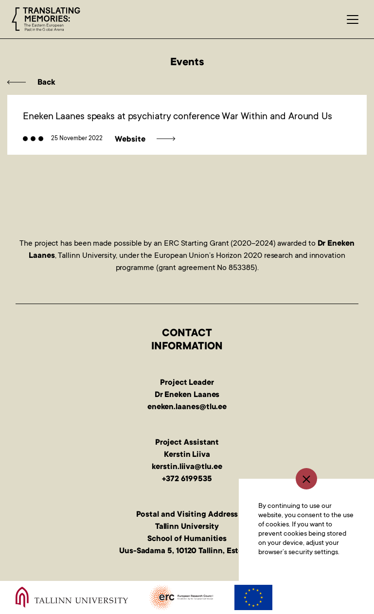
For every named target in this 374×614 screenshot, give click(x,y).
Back (46, 82)
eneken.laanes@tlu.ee (187, 407)
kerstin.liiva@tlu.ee (187, 467)
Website (130, 139)
